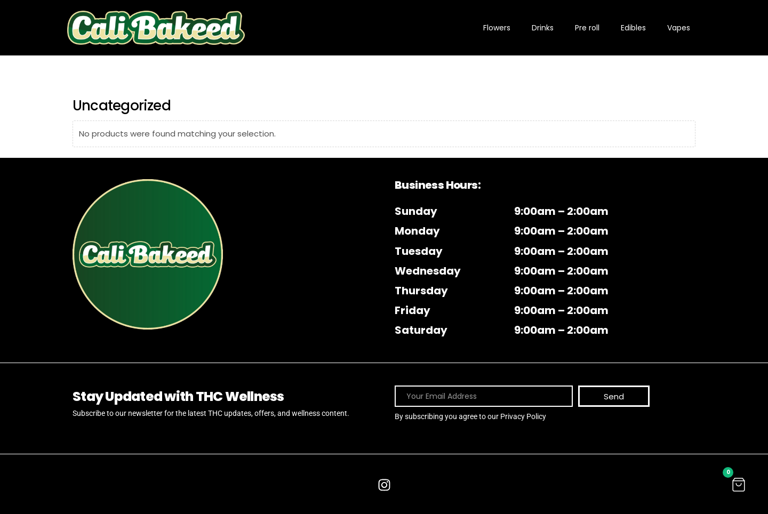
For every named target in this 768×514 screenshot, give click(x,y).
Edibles (633, 27)
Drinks (543, 27)
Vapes (678, 27)
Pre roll (587, 27)
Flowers (496, 27)
